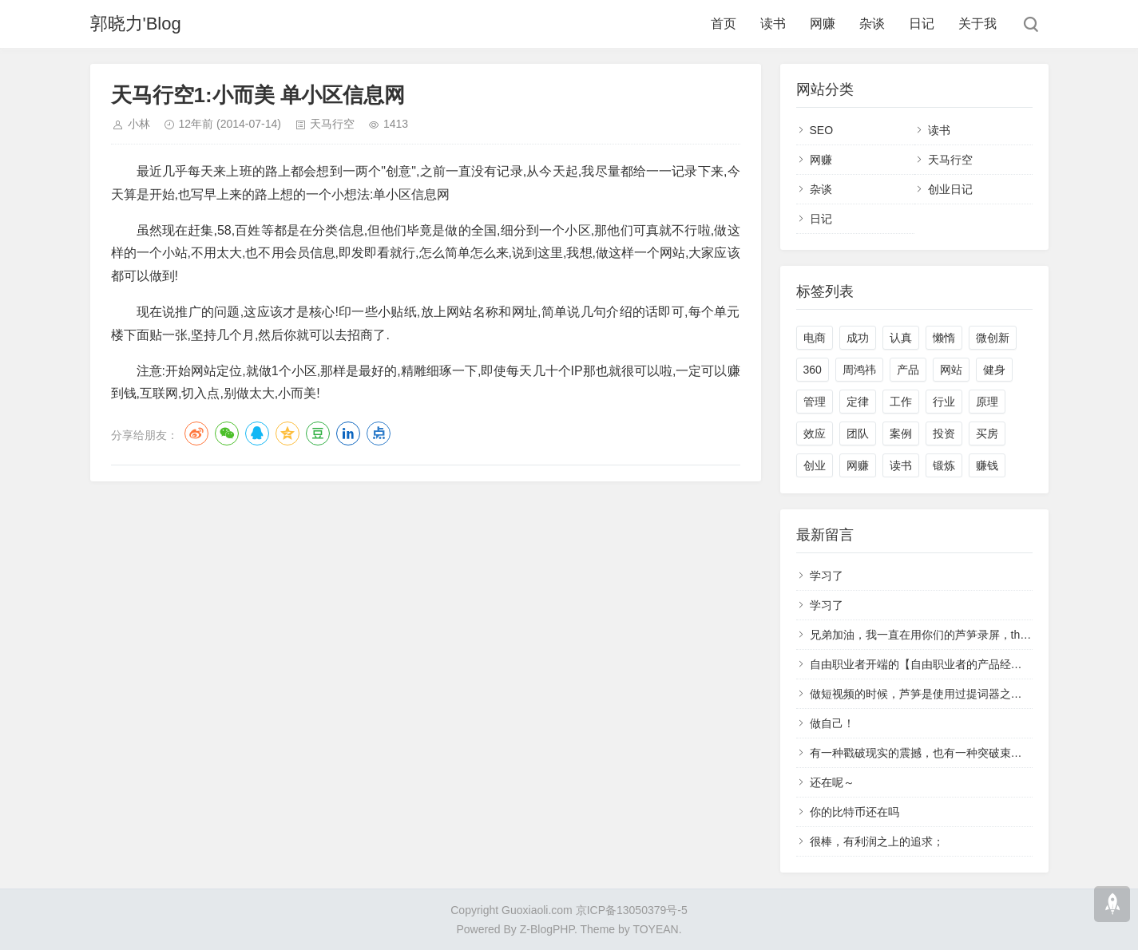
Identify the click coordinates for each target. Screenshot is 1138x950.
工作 (901, 401)
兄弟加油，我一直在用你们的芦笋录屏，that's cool (935, 634)
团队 (858, 433)
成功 (858, 337)
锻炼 (944, 465)
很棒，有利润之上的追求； (877, 841)
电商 (814, 337)
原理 (987, 401)
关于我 (977, 23)
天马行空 (332, 123)
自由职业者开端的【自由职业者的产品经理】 (921, 664)
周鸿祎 (859, 369)
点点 (379, 433)
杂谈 (872, 23)
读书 (773, 23)
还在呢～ (832, 782)
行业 (944, 401)
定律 (858, 401)
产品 (908, 369)
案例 (901, 433)
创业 (814, 465)
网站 (951, 369)
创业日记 (950, 189)
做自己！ (832, 723)
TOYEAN (655, 929)
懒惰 (944, 337)
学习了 (826, 575)
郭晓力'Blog (135, 24)
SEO (822, 130)
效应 (814, 433)
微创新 (992, 337)
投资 (944, 433)
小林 (139, 123)
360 (812, 369)
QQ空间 (287, 433)
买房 (987, 433)
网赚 (822, 23)
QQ (257, 433)
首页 (723, 23)
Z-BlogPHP (547, 929)
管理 (814, 401)
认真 (901, 337)
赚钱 (987, 465)
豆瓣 (318, 433)
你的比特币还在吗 (854, 812)
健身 (994, 369)
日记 (921, 23)
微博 (196, 433)
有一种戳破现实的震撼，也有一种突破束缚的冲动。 (938, 752)
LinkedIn (348, 433)
